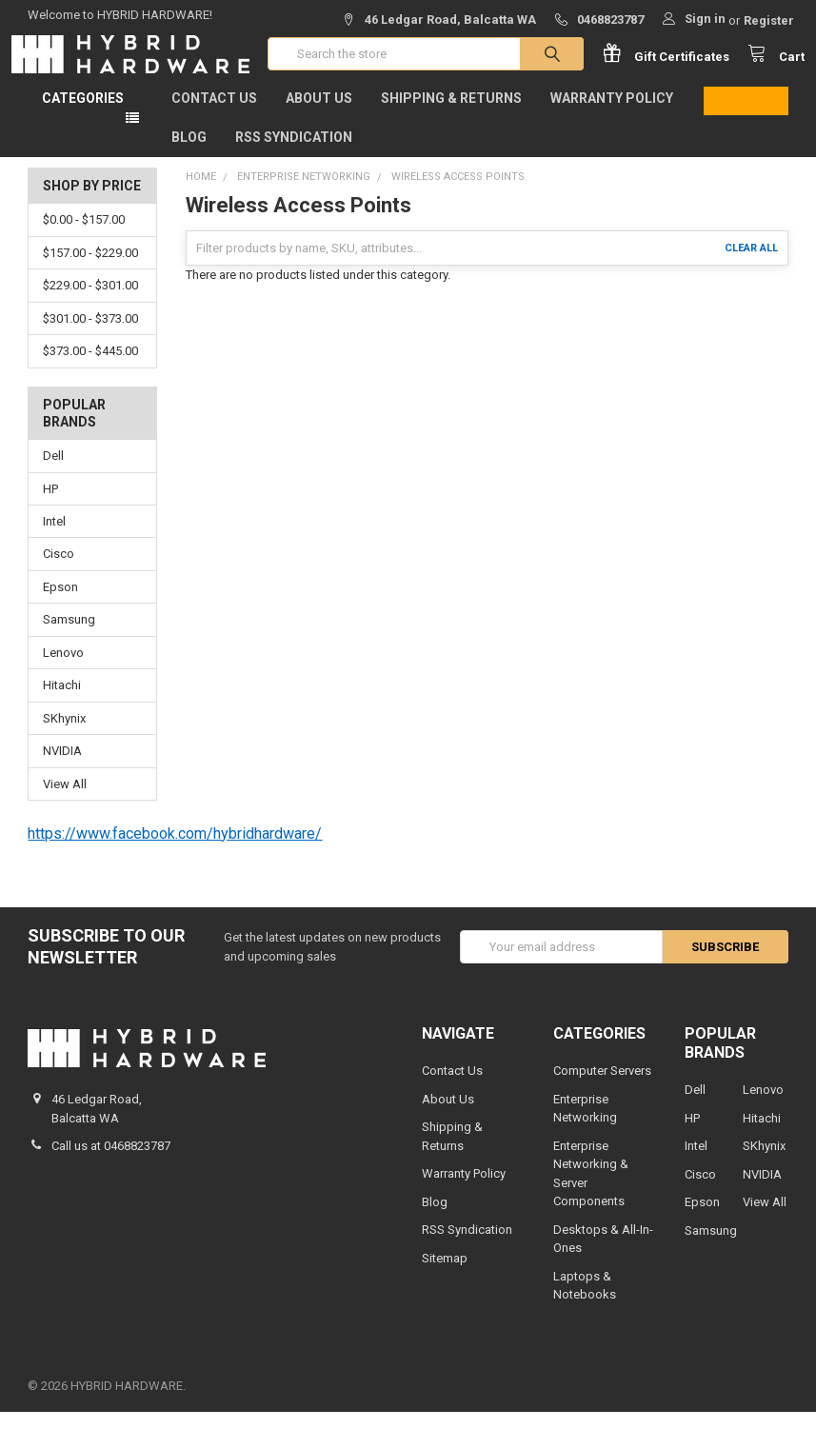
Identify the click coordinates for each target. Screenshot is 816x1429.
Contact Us (214, 115)
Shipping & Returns (451, 115)
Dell (53, 473)
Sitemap (445, 1275)
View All (65, 801)
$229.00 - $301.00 (90, 302)
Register (769, 20)
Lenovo (63, 670)
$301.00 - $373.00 (90, 335)
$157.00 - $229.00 (90, 270)
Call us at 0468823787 (110, 1163)
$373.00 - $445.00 (90, 368)
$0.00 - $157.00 (84, 236)
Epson (60, 604)
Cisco (58, 572)
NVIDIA (62, 768)
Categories (83, 115)
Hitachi (62, 702)
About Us (319, 115)
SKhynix (64, 735)
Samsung (69, 637)
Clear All (751, 265)
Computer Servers (602, 1088)
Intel (54, 538)
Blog (189, 154)
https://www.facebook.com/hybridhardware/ (175, 851)
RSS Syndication (293, 154)
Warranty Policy (611, 115)
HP (50, 506)
